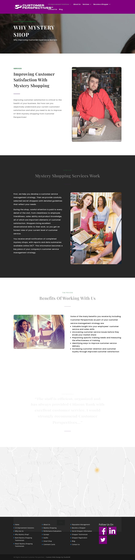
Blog (61, 9)
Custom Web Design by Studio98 (58, 557)
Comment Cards (49, 544)
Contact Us (52, 9)
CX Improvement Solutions (58, 4)
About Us (77, 4)
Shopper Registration (79, 538)
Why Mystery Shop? (22, 534)
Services (86, 4)
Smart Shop (47, 541)
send (61, 523)
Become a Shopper (100, 4)
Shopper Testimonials (80, 534)
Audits (45, 538)
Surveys (46, 534)
